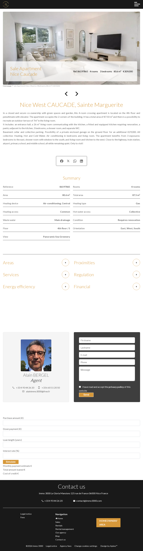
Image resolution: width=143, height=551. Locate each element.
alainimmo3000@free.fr (38, 391)
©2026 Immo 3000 (34, 546)
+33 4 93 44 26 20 (25, 387)
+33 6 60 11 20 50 (51, 387)
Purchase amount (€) (13, 418)
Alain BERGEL (36, 375)
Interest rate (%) (11, 450)
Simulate (11, 462)
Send (86, 394)
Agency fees (66, 546)
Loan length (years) (12, 439)
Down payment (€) (12, 428)
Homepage (7, 86)
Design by (108, 546)
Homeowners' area (108, 522)
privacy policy (116, 386)
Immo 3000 (44, 493)
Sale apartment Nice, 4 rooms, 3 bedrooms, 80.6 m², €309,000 (37, 86)
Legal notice (51, 546)
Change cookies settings (85, 546)
